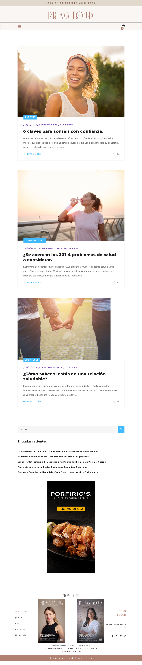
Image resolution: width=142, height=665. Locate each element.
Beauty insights (35, 241)
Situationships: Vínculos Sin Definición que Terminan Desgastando (53, 460)
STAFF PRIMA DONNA (50, 249)
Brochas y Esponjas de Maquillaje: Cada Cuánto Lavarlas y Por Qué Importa (58, 475)
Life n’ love (32, 362)
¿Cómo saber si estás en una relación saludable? (68, 379)
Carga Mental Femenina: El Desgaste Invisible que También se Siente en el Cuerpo (62, 465)
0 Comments (67, 125)
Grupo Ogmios (83, 661)
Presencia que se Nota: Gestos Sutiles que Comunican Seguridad (52, 470)
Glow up (30, 117)
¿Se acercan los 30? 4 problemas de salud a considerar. (67, 259)
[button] (19, 24)
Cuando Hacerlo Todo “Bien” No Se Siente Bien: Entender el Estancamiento (58, 455)
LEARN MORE (32, 154)
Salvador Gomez (48, 125)
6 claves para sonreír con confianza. (67, 131)
